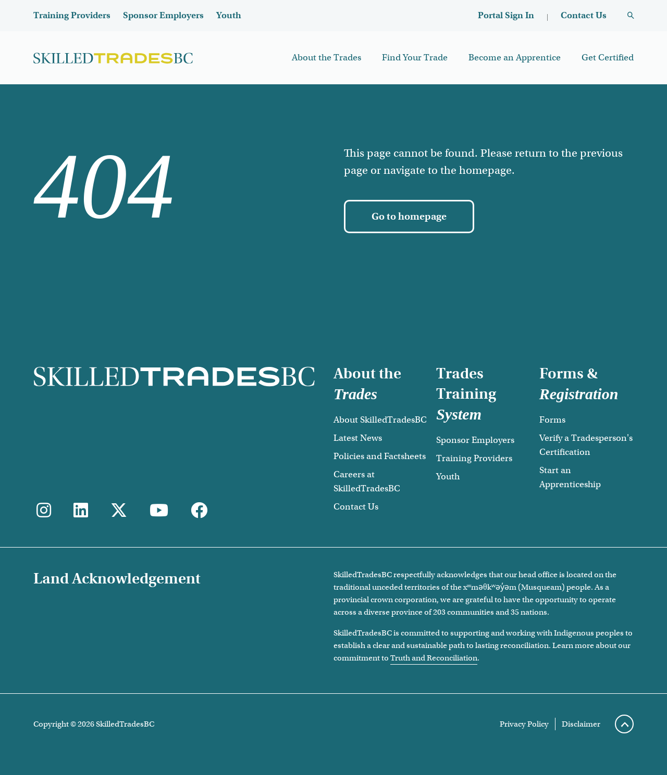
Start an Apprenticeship (570, 477)
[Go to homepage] (409, 216)
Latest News (358, 438)
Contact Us (584, 15)
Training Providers (71, 15)
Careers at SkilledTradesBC (367, 481)
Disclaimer (581, 724)
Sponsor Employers (163, 15)
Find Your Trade (415, 57)
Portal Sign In (506, 15)
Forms (552, 419)
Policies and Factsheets (380, 456)
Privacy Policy (524, 724)
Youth (228, 15)
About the (367, 383)
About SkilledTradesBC (380, 419)
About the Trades (326, 57)
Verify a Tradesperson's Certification (586, 445)
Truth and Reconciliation (433, 658)
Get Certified (608, 57)
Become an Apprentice (514, 57)
